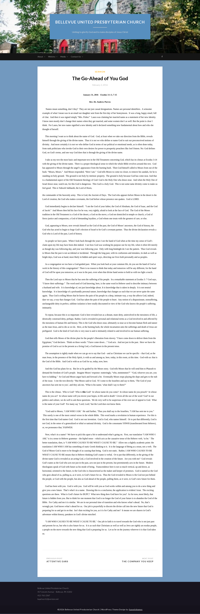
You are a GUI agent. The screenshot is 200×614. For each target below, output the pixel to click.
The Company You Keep (137, 561)
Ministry (51, 56)
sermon (100, 71)
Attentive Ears (57, 561)
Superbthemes (135, 610)
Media (63, 56)
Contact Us (76, 56)
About (40, 56)
